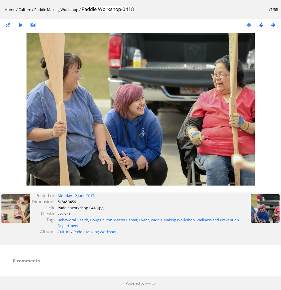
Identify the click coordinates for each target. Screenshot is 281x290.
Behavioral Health (73, 219)
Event (144, 219)
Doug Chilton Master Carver (113, 219)
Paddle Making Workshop (56, 9)
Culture (24, 9)
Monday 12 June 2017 (76, 195)
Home (10, 9)
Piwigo (150, 283)
